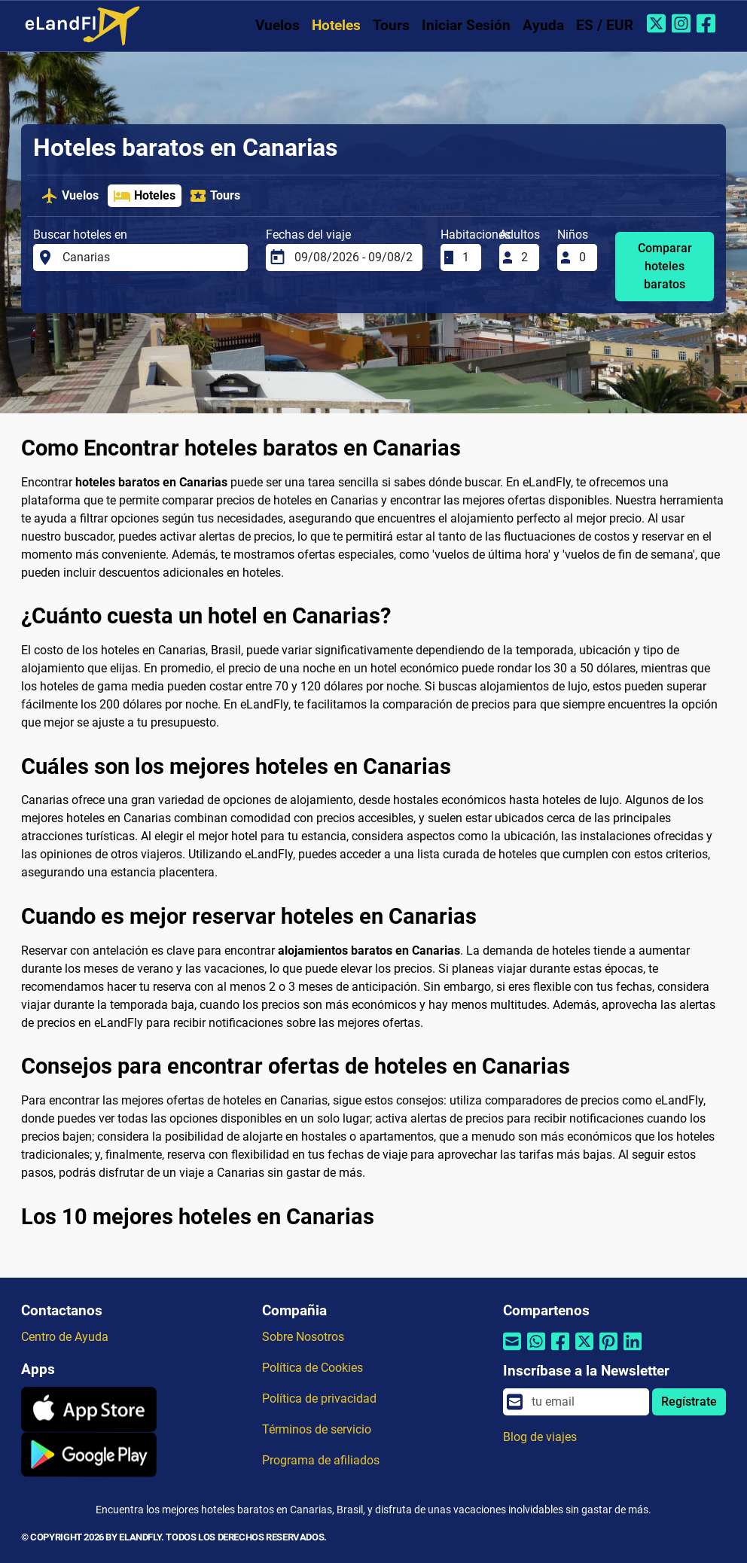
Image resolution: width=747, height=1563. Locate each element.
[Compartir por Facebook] (560, 1351)
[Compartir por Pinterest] (608, 1351)
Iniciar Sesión (466, 25)
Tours (391, 25)
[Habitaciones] (466, 257)
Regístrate (689, 1401)
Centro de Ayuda (64, 1337)
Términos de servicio (316, 1429)
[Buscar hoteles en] (150, 257)
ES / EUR (604, 25)
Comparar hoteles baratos (665, 266)
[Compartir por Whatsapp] (536, 1351)
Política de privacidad (319, 1398)
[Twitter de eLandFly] (657, 23)
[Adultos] (525, 257)
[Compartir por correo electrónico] (512, 1351)
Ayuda (543, 25)
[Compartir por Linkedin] (633, 1351)
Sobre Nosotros (303, 1337)
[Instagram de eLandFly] (682, 23)
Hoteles (336, 25)
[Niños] (583, 257)
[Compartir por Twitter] (584, 1351)
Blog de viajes (540, 1437)
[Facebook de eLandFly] (707, 23)
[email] (586, 1401)
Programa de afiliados (321, 1460)
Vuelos (277, 25)
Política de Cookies (312, 1367)
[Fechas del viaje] (353, 257)
